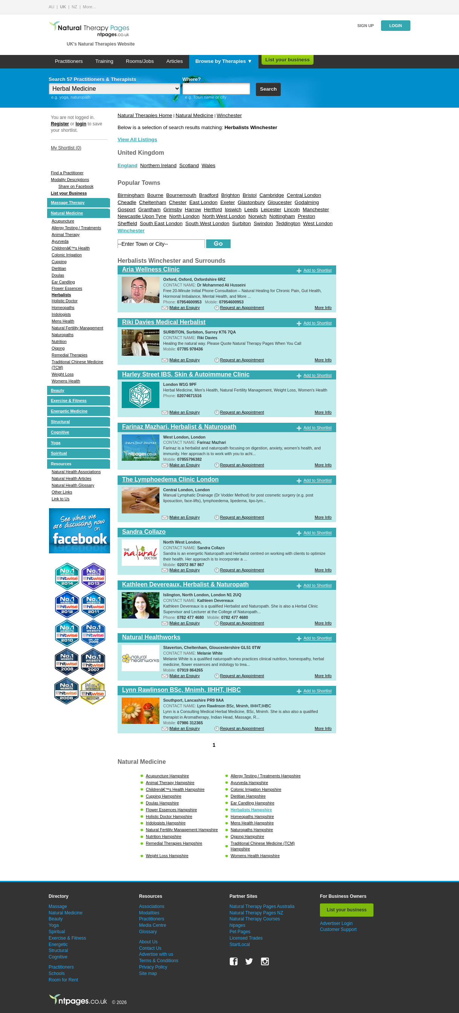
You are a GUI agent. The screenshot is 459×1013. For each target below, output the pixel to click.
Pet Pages (240, 931)
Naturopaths (62, 334)
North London (184, 216)
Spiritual (59, 453)
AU (51, 7)
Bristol (250, 195)
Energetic (58, 944)
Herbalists (61, 294)
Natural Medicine (67, 213)
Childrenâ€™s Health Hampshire (175, 789)
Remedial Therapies (69, 355)
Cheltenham (152, 202)
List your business (287, 59)
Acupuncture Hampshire (167, 776)
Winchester (229, 115)
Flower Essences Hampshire (171, 809)
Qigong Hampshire (247, 836)
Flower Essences (67, 288)
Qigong (58, 348)
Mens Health (63, 321)
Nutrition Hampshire (163, 836)
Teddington (288, 223)
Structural (60, 421)
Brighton (230, 195)
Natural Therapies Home (145, 115)
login (80, 123)
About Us (148, 941)
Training (104, 61)
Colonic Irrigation (67, 255)
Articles (174, 61)
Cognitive (60, 432)
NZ (74, 7)
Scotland (189, 165)
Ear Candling (63, 282)
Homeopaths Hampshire (252, 816)
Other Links (62, 492)
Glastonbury (251, 202)
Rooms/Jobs (140, 61)
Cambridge (271, 195)
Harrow (193, 209)
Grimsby (173, 209)
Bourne (155, 195)
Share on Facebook (75, 186)
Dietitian (59, 268)
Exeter (227, 202)
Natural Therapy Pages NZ (256, 913)
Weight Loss (62, 374)
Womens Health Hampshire (255, 855)
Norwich (257, 216)
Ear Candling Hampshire (252, 803)
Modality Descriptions (70, 179)
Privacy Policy (153, 967)
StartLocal (240, 944)
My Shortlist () (66, 148)
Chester (178, 202)
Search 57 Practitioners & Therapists (92, 79)
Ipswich (233, 209)
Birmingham (131, 195)
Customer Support (338, 929)
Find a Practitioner (67, 173)
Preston (306, 216)
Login (395, 25)
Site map (148, 973)
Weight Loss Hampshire (167, 855)
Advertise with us (156, 954)
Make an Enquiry (185, 307)
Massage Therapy (67, 202)
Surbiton (241, 223)
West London (317, 223)
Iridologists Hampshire (165, 823)
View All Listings (137, 139)
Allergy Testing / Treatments (76, 227)
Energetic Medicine (69, 411)
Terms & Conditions (158, 960)
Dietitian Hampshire (248, 796)
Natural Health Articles (71, 478)
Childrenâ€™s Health (71, 248)
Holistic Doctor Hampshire (169, 816)
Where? (191, 79)
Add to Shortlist (317, 270)
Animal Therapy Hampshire (170, 782)
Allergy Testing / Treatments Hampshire (266, 776)
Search (268, 89)
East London (203, 202)
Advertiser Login (336, 923)
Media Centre (152, 925)
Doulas (58, 275)
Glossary (148, 931)
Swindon (263, 223)
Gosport (126, 209)
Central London (304, 195)
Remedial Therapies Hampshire (174, 843)
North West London (224, 216)
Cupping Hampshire (163, 796)
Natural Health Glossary (73, 485)
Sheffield (127, 223)
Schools (57, 973)
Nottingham (282, 216)
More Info (323, 307)
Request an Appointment (242, 307)
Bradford (208, 195)
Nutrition (59, 341)
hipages (237, 925)
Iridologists (61, 314)
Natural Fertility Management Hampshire (182, 829)
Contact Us (150, 948)
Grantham (149, 209)
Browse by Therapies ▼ (223, 61)
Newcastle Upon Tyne (142, 216)
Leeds (251, 209)
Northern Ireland (158, 165)
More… (89, 7)
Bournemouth (181, 195)
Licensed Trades (246, 938)
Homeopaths (63, 307)
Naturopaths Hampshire (252, 829)
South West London (207, 223)
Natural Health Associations (76, 471)
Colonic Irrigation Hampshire (256, 789)
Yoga (55, 442)
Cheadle (127, 202)
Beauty (57, 390)
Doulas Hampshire (162, 803)
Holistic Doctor (65, 301)
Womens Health (66, 381)
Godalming (307, 202)
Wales (209, 165)
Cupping (59, 261)
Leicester (271, 209)
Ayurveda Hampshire (249, 782)
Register (60, 123)
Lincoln (292, 209)
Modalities (149, 913)
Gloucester (280, 202)
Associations (151, 906)
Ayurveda (60, 241)
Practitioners (69, 61)
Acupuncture (63, 221)
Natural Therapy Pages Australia (262, 906)
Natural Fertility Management (77, 328)
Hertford (213, 209)
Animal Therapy (66, 234)
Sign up (365, 25)
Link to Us (60, 499)
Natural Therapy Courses (255, 919)
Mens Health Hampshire (252, 823)
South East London (161, 223)
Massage (58, 906)
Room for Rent (63, 980)
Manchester (316, 209)
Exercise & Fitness (69, 400)
